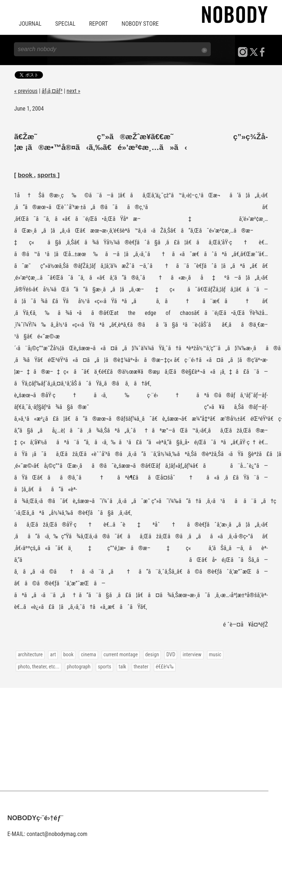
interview (191, 655)
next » (73, 90)
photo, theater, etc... (38, 667)
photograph (79, 667)
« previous (25, 90)
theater (141, 667)
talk (122, 667)
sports (47, 175)
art (53, 655)
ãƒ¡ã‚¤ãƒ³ (52, 90)
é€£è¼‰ (165, 667)
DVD (170, 655)
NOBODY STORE (140, 23)
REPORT (98, 23)
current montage (121, 655)
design (152, 655)
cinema (88, 655)
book (26, 175)
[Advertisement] (141, 739)
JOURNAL (30, 23)
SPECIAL (65, 23)
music (215, 655)
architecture (30, 655)
